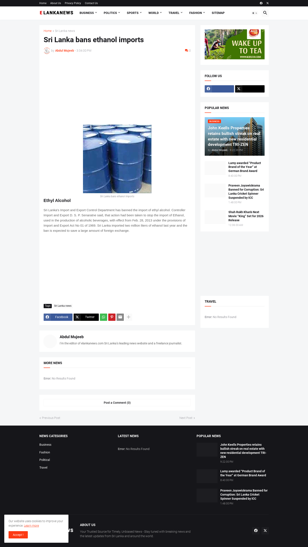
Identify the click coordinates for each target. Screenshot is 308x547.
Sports (133, 13)
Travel (174, 13)
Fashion (195, 13)
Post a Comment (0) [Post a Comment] (117, 402)
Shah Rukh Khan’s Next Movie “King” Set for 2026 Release (246, 216)
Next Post (185, 418)
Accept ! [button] (18, 535)
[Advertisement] (117, 89)
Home (42, 3)
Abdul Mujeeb (72, 337)
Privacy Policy (73, 3)
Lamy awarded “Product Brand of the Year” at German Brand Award (244, 167)
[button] (254, 13)
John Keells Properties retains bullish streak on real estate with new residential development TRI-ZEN (243, 451)
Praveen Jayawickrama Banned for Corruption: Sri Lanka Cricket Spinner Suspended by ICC (246, 191)
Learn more (31, 525)
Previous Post (51, 418)
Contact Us (91, 3)
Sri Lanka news (65, 31)
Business (87, 13)
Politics (110, 13)
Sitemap (218, 13)
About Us (55, 3)
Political (44, 460)
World (153, 13)
